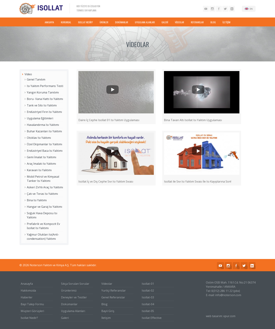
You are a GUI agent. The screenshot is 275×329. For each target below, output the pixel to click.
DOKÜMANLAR (121, 22)
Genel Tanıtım (36, 79)
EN (251, 9)
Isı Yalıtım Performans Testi (45, 86)
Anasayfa (27, 284)
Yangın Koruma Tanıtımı (43, 92)
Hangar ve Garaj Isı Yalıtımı (44, 207)
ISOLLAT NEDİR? (85, 22)
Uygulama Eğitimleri (40, 118)
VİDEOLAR (179, 22)
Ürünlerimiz (69, 290)
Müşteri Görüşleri (32, 311)
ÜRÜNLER (104, 22)
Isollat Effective (152, 318)
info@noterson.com (228, 295)
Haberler (26, 297)
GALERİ (165, 22)
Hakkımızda (28, 290)
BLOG (213, 22)
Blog (104, 304)
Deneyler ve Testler (74, 297)
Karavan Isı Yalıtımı (39, 170)
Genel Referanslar (113, 297)
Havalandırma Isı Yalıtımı (43, 125)
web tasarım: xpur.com (220, 316)
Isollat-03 (148, 297)
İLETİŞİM (226, 22)
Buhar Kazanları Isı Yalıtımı (44, 131)
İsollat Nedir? (29, 318)
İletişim (106, 318)
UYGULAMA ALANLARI (145, 22)
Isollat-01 (148, 284)
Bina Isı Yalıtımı (37, 200)
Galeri (65, 318)
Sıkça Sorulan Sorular (75, 284)
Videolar (106, 284)
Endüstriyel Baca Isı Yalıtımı (44, 151)
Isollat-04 (148, 304)
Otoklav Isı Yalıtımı (39, 138)
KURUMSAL (66, 22)
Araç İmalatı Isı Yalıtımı (41, 164)
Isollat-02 (148, 290)
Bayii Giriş (107, 311)
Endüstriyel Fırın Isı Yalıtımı (44, 112)
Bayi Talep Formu (32, 304)
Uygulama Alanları (73, 311)
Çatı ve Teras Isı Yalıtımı (42, 194)
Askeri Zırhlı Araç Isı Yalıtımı (45, 187)
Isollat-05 (148, 311)
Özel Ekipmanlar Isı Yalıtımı (44, 144)
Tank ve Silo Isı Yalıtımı (42, 105)
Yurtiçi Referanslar (113, 290)
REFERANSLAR (197, 22)
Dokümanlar (69, 304)
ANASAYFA (49, 22)
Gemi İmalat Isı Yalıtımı (41, 157)
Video (28, 74)
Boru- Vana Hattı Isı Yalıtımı (45, 99)
